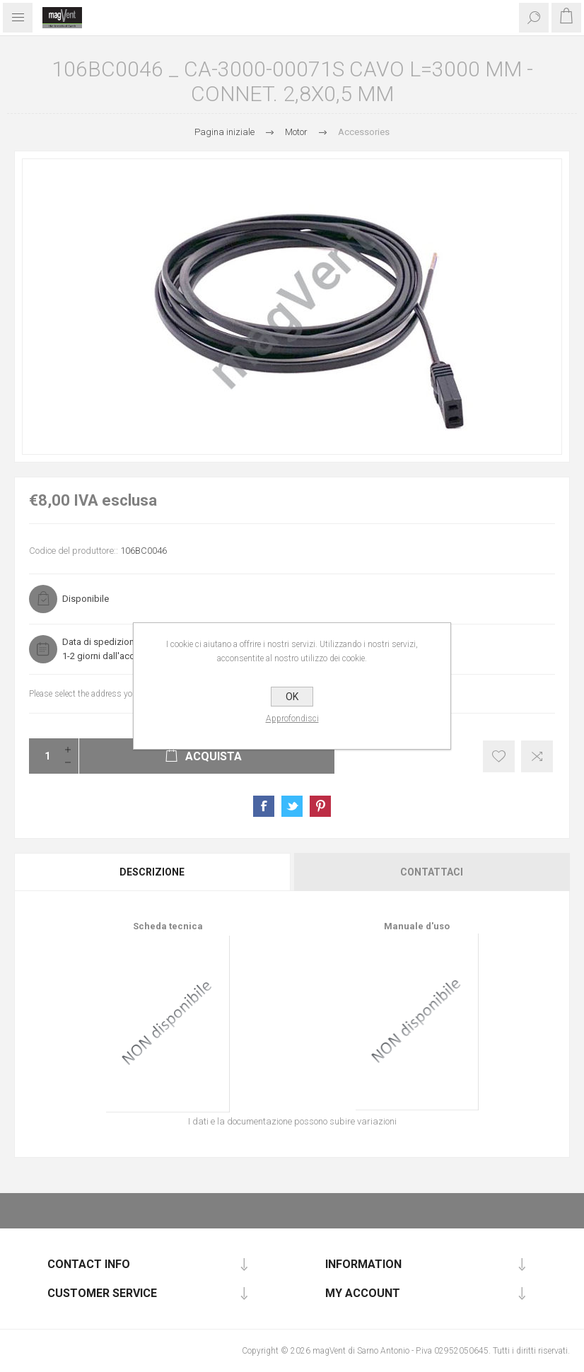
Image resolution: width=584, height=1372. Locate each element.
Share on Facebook (263, 806)
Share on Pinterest (320, 806)
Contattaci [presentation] (431, 872)
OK (292, 696)
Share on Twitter (292, 806)
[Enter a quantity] (43, 756)
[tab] (153, 872)
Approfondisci (292, 718)
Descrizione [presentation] (152, 872)
